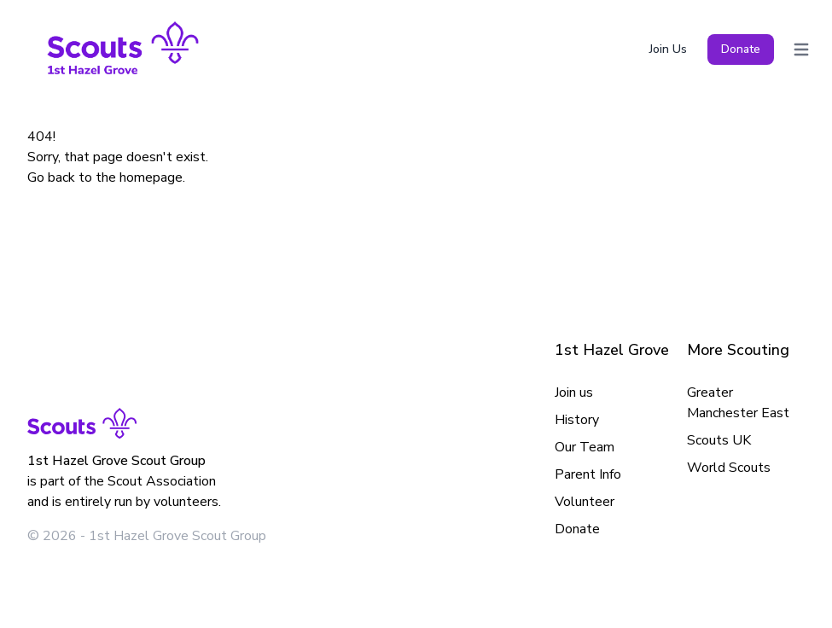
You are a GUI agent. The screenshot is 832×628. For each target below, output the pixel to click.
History (577, 419)
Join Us (668, 49)
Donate (740, 49)
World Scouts (729, 467)
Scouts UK (719, 440)
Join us (574, 392)
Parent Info (588, 474)
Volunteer (584, 501)
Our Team (584, 447)
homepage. (152, 177)
